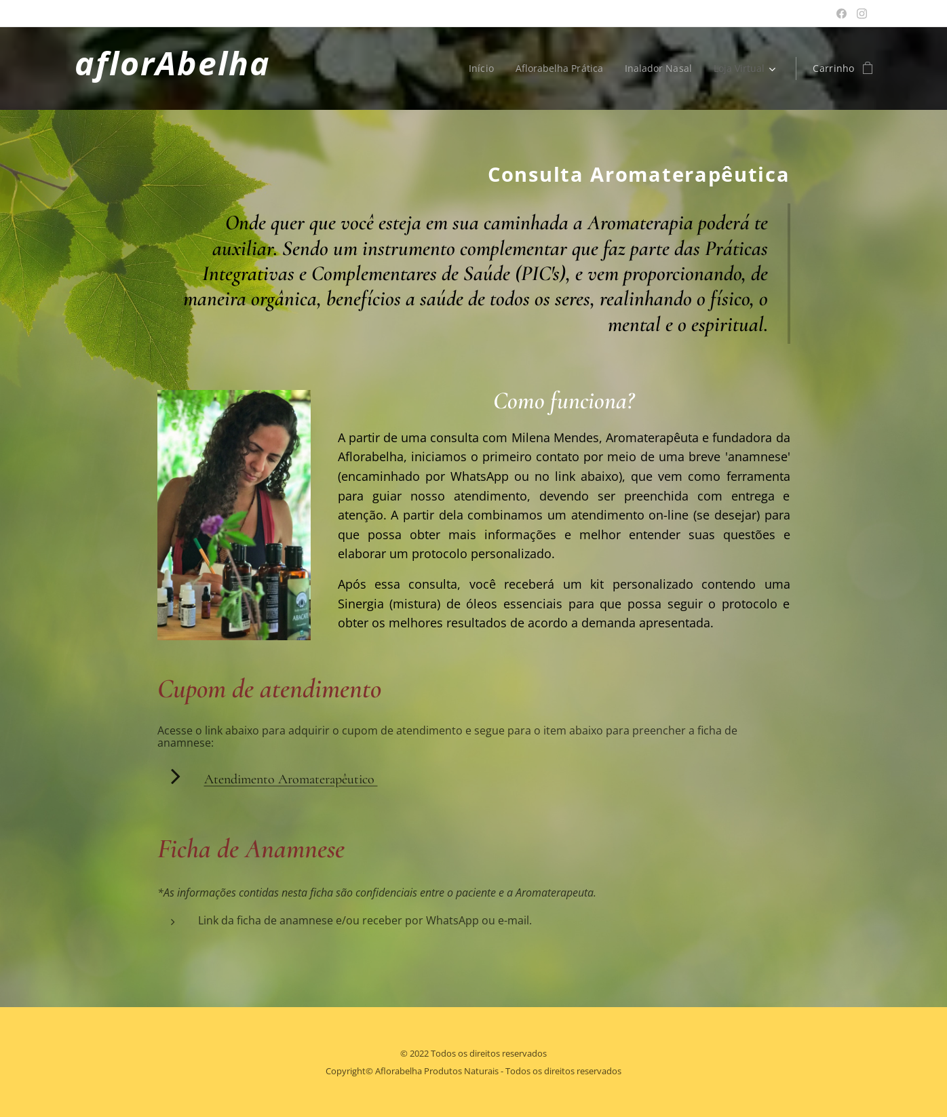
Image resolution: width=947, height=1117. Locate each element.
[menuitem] (478, 68)
